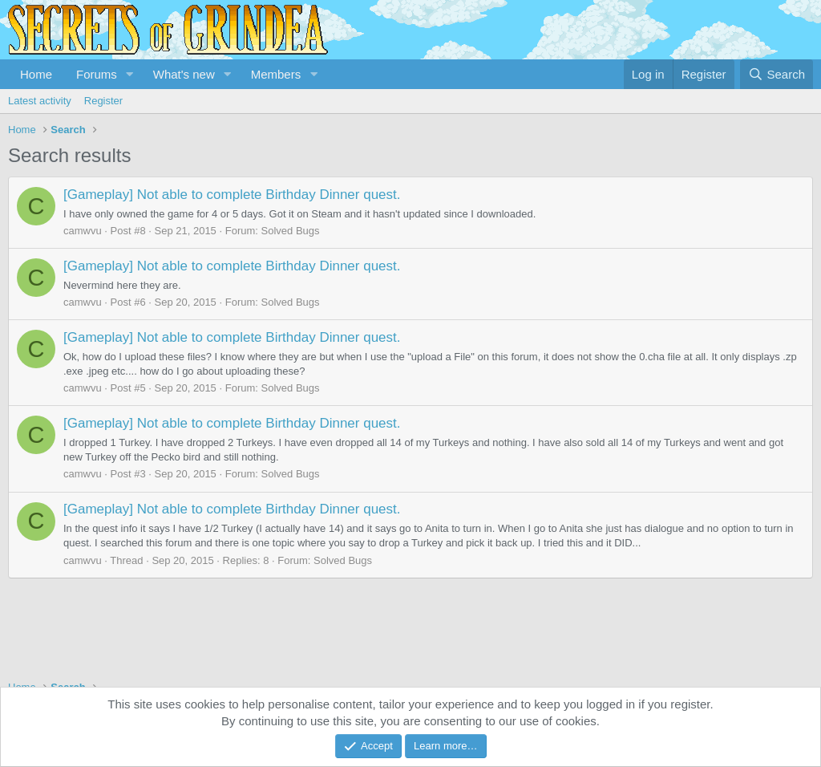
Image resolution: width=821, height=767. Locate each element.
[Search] (776, 74)
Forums (96, 74)
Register (103, 101)
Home (36, 74)
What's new (184, 74)
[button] (130, 74)
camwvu (82, 231)
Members (276, 74)
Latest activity (39, 101)
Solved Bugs (290, 231)
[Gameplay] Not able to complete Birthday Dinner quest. (232, 194)
